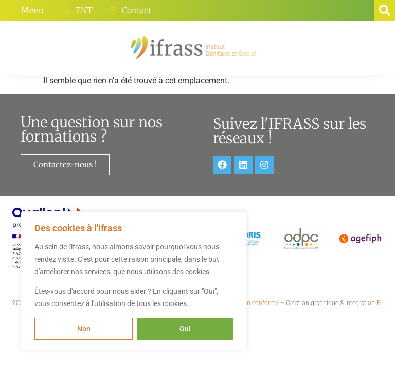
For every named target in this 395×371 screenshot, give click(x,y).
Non (84, 329)
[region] (134, 280)
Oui (185, 329)
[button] (384, 10)
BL (379, 303)
